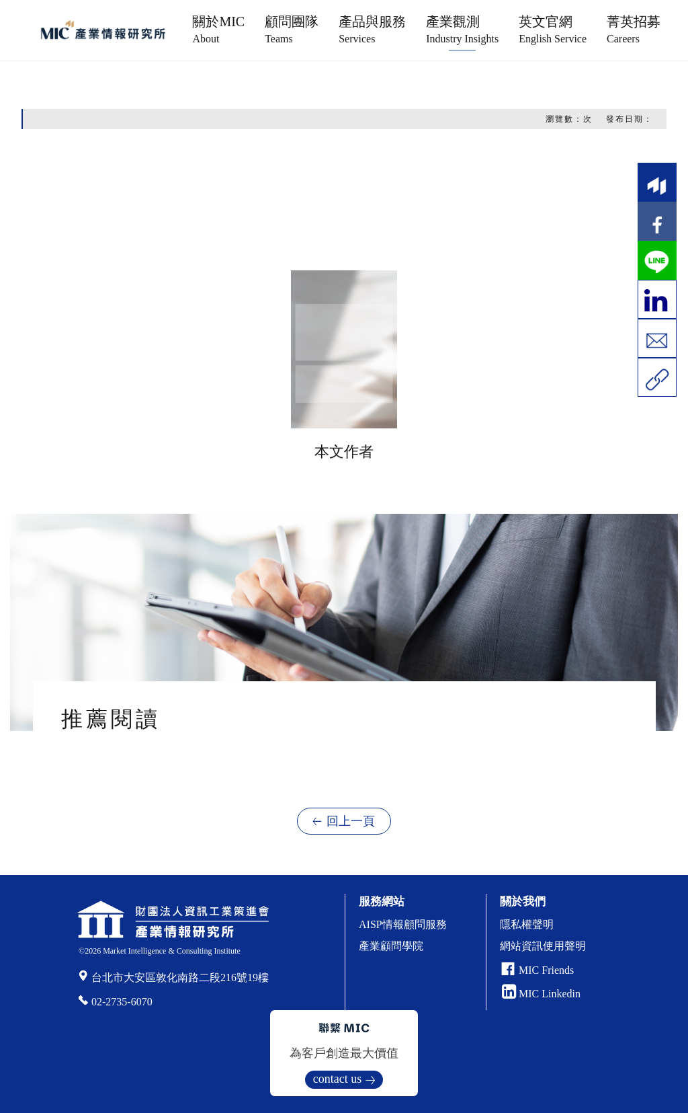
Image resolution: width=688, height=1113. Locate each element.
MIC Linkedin (541, 993)
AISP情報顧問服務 (403, 924)
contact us (337, 1078)
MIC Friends (546, 970)
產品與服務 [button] (372, 29)
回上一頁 (351, 821)
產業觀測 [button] (462, 29)
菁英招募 (633, 29)
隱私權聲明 (527, 924)
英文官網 (553, 29)
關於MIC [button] (218, 29)
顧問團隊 (291, 29)
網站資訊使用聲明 (543, 946)
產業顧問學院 (391, 946)
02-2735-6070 (122, 1001)
